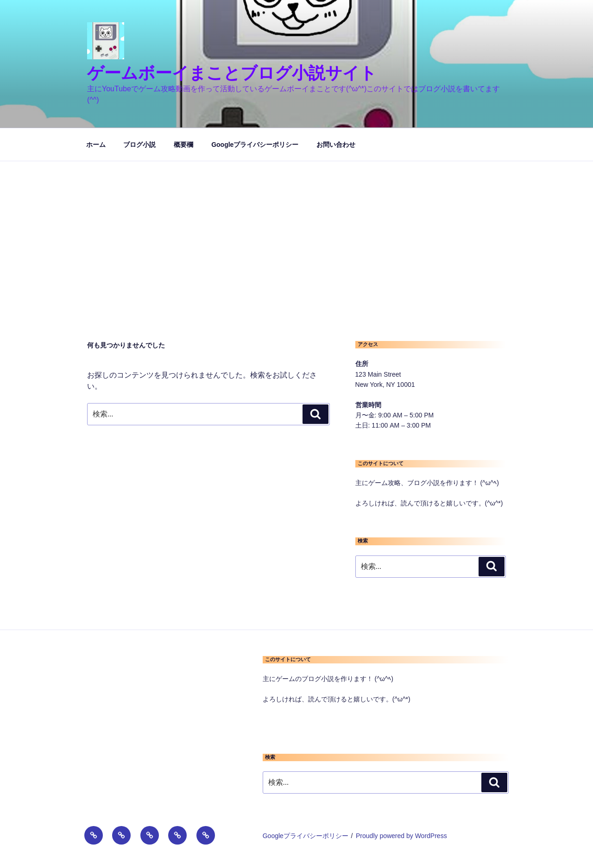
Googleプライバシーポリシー (254, 144)
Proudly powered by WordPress (401, 835)
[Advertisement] (296, 231)
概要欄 (183, 144)
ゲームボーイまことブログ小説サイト (232, 72)
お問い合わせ (335, 144)
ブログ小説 (139, 144)
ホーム (96, 144)
